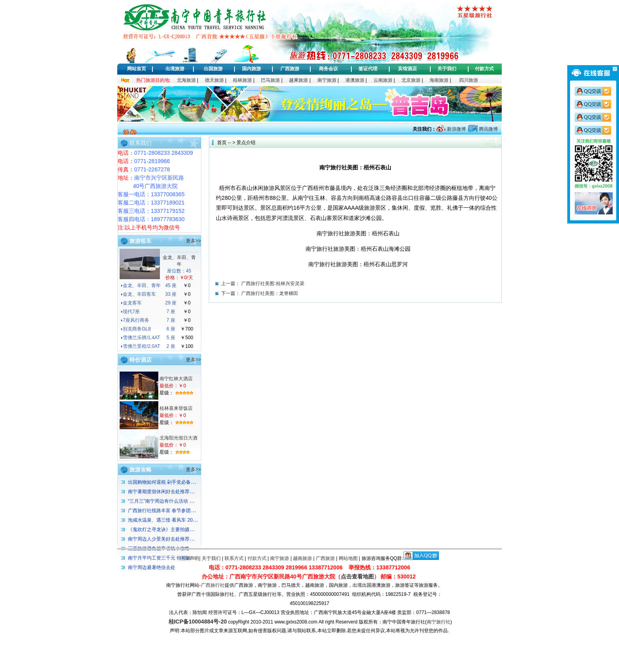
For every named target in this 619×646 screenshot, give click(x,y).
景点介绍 (245, 142)
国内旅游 (251, 68)
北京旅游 (410, 80)
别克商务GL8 (137, 329)
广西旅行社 (213, 585)
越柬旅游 (298, 80)
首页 (222, 142)
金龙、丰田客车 (139, 294)
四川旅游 (468, 80)
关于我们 (446, 68)
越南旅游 (302, 558)
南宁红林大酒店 (176, 378)
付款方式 (484, 68)
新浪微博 (455, 129)
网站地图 (348, 558)
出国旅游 (213, 68)
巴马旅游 (270, 80)
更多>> (193, 241)
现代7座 (131, 311)
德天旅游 (214, 80)
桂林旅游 (242, 80)
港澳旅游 (354, 80)
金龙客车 (132, 303)
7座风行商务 (136, 320)
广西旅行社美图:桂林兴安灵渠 (272, 283)
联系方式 (234, 558)
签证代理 (367, 68)
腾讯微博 (488, 129)
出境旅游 (174, 68)
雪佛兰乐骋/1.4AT (141, 337)
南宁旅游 (326, 80)
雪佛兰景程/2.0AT (141, 346)
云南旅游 (382, 80)
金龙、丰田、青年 (142, 285)
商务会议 (328, 68)
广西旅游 (289, 68)
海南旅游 (439, 80)
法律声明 (189, 558)
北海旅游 (186, 80)
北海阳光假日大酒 (178, 438)
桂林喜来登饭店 (176, 408)
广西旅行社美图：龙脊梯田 (269, 293)
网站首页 (136, 68)
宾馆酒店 (407, 68)
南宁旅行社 (438, 622)
